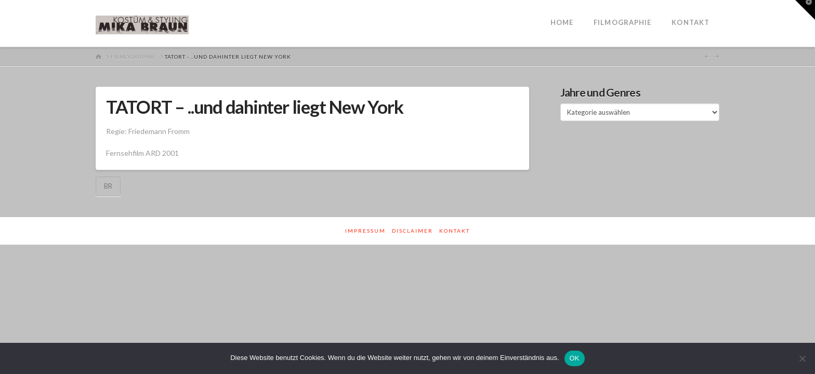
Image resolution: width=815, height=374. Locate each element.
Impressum (365, 231)
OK (575, 358)
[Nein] (802, 358)
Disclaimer (412, 231)
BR (108, 186)
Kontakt (454, 231)
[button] (805, 10)
